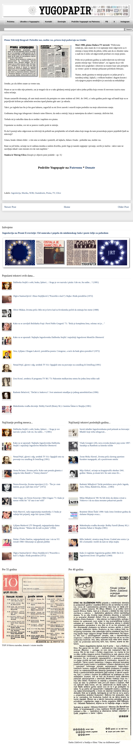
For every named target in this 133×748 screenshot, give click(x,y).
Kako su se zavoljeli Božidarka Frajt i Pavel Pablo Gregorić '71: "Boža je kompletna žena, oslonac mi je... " (59, 323)
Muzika (25, 193)
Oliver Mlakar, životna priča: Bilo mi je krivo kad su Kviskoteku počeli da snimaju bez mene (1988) (56, 310)
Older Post (123, 207)
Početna (10, 22)
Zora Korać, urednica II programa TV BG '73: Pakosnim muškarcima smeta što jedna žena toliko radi (56, 378)
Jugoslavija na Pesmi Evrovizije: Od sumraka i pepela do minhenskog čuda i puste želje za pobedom (55, 233)
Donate (90, 167)
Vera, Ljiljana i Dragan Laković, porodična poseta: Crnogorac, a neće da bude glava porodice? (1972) (56, 351)
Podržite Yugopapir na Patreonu (86, 22)
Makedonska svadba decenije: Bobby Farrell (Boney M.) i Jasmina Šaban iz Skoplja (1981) (52, 406)
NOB (31, 193)
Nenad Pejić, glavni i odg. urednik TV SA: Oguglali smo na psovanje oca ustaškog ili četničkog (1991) (57, 365)
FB (106, 22)
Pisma (48, 193)
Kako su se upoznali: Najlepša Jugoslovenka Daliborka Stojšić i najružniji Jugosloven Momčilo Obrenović (58, 337)
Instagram (125, 22)
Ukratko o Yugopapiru (29, 22)
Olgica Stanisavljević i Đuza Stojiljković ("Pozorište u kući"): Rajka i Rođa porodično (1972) (53, 296)
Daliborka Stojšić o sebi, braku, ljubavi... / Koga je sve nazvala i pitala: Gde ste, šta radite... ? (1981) (56, 282)
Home (67, 207)
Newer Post (10, 207)
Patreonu (76, 167)
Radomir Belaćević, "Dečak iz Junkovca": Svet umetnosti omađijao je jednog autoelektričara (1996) (55, 392)
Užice (58, 193)
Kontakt (48, 22)
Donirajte (62, 22)
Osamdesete (40, 193)
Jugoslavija (16, 193)
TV (53, 193)
